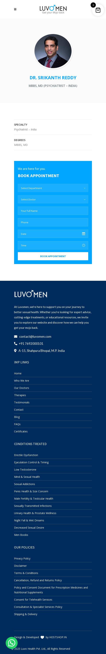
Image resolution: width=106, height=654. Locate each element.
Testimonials (21, 402)
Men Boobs (21, 535)
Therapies (20, 395)
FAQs (17, 424)
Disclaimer (20, 565)
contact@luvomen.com (35, 336)
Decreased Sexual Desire (29, 527)
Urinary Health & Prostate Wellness (35, 513)
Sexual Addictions (24, 484)
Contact (19, 409)
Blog (17, 417)
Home (17, 373)
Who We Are (21, 380)
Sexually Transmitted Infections (33, 506)
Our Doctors (21, 388)
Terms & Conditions (26, 573)
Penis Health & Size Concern (31, 491)
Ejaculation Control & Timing (31, 462)
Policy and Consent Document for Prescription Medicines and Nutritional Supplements (51, 590)
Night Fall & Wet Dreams (29, 520)
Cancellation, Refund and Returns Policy (38, 580)
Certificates (21, 431)
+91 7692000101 (31, 344)
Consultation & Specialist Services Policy (38, 607)
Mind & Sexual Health (27, 477)
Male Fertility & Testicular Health (33, 498)
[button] (8, 643)
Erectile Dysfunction (26, 455)
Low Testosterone (25, 469)
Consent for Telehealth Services (33, 599)
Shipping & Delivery (25, 614)
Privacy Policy (22, 558)
